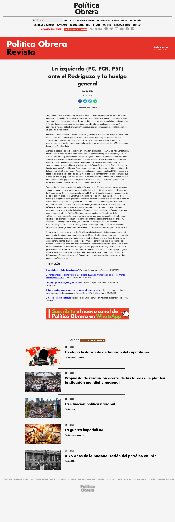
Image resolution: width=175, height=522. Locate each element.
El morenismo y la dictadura (58, 298)
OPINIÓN (136, 25)
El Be (91, 91)
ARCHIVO (107, 25)
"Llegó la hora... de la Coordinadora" (62, 270)
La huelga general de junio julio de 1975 (64, 282)
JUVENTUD (62, 25)
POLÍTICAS (69, 21)
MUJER (124, 21)
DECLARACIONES (122, 25)
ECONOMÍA (135, 21)
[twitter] (85, 101)
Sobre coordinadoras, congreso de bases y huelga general (73, 290)
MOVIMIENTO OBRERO (108, 21)
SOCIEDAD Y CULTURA (44, 25)
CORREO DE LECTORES (80, 25)
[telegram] (90, 101)
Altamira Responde (166, 479)
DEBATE (96, 25)
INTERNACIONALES (85, 21)
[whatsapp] (95, 101)
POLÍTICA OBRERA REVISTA (92, 340)
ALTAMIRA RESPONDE (51, 29)
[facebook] (80, 101)
